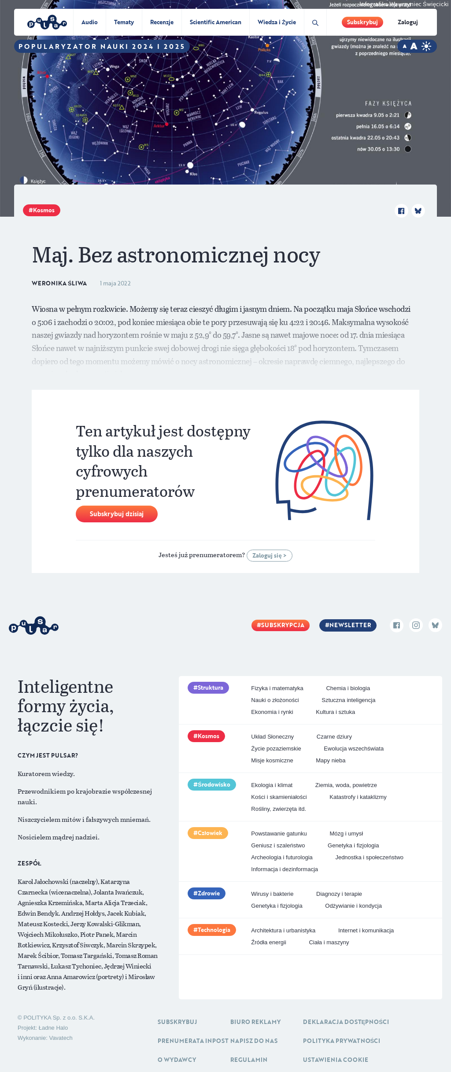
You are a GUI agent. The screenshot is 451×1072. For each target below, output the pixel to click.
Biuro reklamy (255, 1021)
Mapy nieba (330, 760)
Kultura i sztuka (335, 712)
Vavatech (60, 1038)
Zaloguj (408, 22)
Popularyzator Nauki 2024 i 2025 (101, 46)
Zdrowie (209, 893)
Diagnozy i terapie (339, 894)
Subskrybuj (362, 22)
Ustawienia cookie (335, 1059)
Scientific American (215, 22)
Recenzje (162, 22)
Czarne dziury (334, 736)
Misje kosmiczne (272, 760)
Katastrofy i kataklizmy (357, 797)
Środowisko (214, 784)
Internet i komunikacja (366, 930)
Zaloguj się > (269, 555)
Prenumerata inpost (193, 1040)
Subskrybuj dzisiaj (117, 513)
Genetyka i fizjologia (353, 845)
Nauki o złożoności (275, 700)
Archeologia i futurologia (281, 857)
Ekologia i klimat (271, 785)
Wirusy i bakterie (272, 894)
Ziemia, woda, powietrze (346, 785)
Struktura (210, 687)
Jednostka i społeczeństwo (369, 857)
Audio (89, 22)
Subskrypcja (282, 625)
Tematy (124, 22)
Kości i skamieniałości (279, 797)
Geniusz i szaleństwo (278, 845)
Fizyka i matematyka (277, 688)
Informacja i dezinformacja (284, 869)
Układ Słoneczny (272, 736)
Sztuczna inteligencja (348, 700)
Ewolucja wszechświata (354, 748)
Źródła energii (268, 942)
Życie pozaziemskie (276, 748)
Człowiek (210, 832)
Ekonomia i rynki (272, 712)
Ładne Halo (53, 1027)
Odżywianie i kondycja (353, 905)
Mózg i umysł (346, 833)
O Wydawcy (177, 1059)
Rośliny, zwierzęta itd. (278, 809)
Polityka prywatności (342, 1040)
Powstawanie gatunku (279, 833)
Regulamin (248, 1059)
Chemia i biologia (348, 688)
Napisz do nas (253, 1040)
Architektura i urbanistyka (283, 930)
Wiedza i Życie (277, 22)
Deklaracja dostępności (346, 1021)
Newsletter (350, 625)
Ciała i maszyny (329, 942)
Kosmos (44, 210)
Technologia (214, 929)
